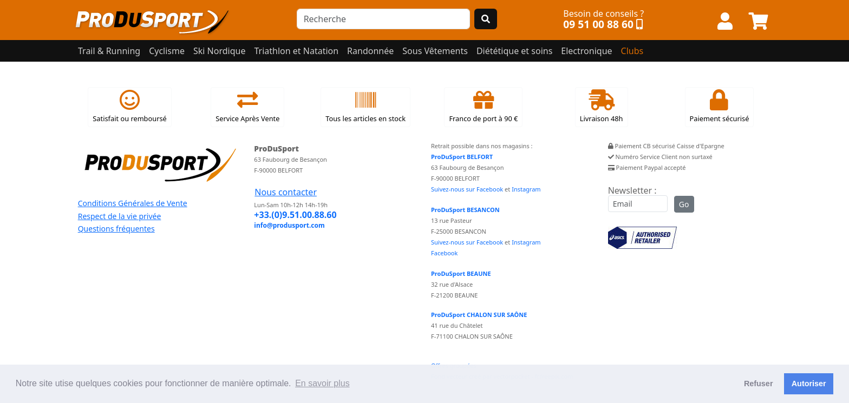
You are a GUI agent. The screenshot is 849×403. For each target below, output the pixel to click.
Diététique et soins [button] (514, 51)
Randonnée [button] (370, 51)
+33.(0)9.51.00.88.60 (295, 215)
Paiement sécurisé (719, 106)
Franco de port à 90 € (483, 106)
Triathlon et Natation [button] (296, 51)
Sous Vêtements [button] (435, 51)
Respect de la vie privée (119, 216)
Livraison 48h (601, 106)
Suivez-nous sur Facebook (467, 189)
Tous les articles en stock (365, 106)
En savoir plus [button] (322, 383)
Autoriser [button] (809, 383)
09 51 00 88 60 (598, 24)
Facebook (444, 253)
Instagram (526, 189)
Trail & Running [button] (109, 51)
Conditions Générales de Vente (132, 203)
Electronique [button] (586, 51)
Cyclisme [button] (167, 51)
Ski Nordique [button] (219, 51)
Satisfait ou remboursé (129, 106)
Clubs (632, 51)
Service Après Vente (247, 106)
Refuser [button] (758, 383)
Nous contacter (285, 192)
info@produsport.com (289, 225)
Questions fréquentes (116, 228)
